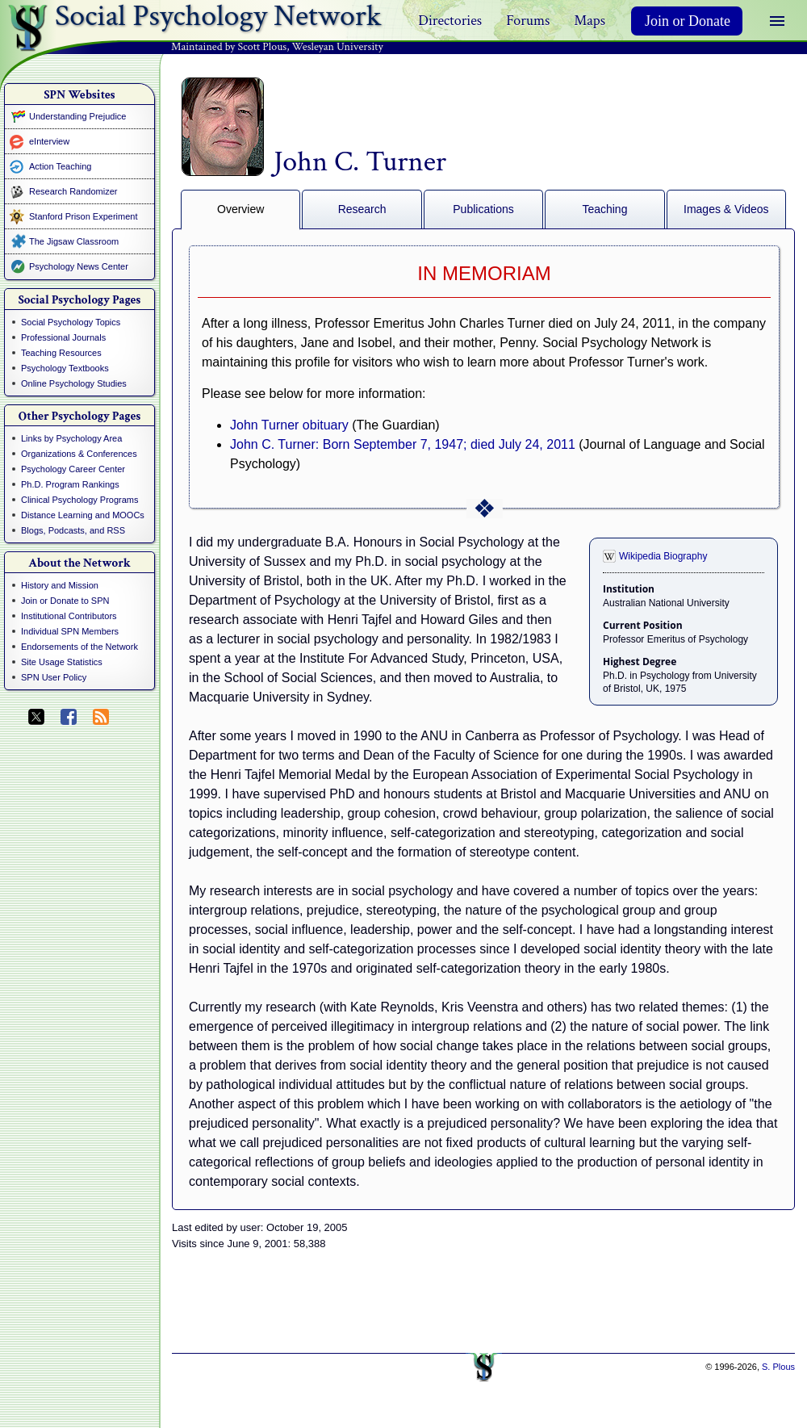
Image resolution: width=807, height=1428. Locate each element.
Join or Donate (687, 21)
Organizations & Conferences (79, 454)
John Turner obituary (289, 425)
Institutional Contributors (69, 616)
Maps (589, 20)
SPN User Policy (53, 677)
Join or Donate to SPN (65, 600)
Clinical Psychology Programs (80, 500)
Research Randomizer (73, 191)
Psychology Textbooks (65, 368)
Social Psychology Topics (70, 322)
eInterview (49, 141)
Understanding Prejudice (77, 116)
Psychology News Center (78, 266)
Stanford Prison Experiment (83, 216)
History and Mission (59, 585)
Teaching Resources (61, 353)
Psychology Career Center (73, 469)
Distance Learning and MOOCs (82, 515)
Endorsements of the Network (79, 646)
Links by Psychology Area (71, 438)
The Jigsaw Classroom (74, 241)
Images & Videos (726, 209)
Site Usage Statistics (61, 662)
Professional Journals (63, 337)
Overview (240, 209)
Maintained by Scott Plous (228, 47)
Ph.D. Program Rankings (70, 484)
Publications (483, 209)
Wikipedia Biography (663, 556)
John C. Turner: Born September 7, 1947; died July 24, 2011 (402, 444)
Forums (528, 20)
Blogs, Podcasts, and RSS (73, 530)
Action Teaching (60, 166)
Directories (450, 20)
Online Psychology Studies (74, 383)
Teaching (604, 209)
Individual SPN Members (70, 631)
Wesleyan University (337, 47)
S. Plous (778, 1366)
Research (362, 209)
